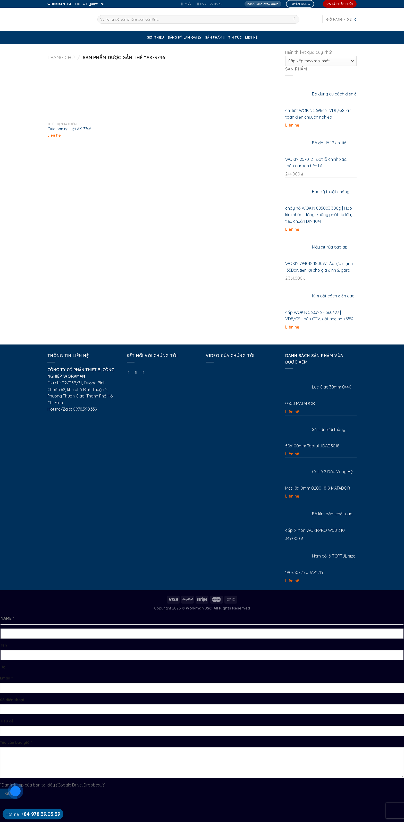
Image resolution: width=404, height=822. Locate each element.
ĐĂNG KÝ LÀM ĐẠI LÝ (185, 37)
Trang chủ (61, 57)
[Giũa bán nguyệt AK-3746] (74, 93)
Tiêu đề (6, 721)
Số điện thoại (12, 699)
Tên (4, 645)
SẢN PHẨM (215, 37)
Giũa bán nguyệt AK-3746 (69, 129)
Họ (3, 667)
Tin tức (234, 37)
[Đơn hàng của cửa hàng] (321, 61)
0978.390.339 (85, 409)
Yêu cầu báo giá (16, 742)
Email (6, 678)
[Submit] (294, 19)
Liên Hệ (251, 37)
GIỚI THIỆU (155, 37)
